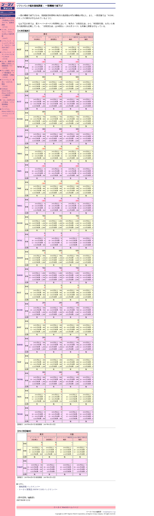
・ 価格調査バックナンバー (28, 487)
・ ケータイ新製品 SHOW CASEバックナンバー (36, 489)
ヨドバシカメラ (53, 37)
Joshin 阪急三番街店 (86, 37)
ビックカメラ (37, 37)
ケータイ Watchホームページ (66, 507)
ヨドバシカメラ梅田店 (70, 37)
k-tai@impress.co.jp (109, 512)
